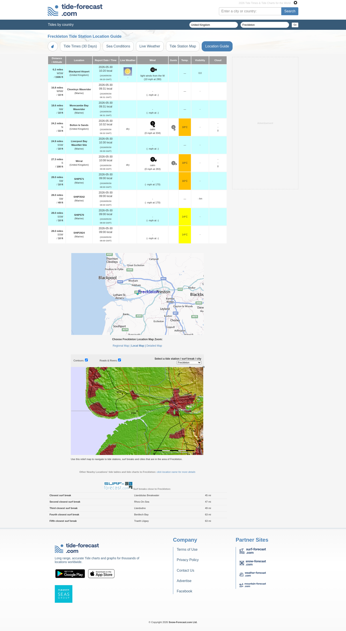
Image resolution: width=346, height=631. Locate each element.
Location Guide (217, 46)
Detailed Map (154, 345)
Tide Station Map (182, 46)
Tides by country (61, 24)
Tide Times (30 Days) (80, 46)
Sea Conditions (118, 46)
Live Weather (149, 46)
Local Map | (138, 345)
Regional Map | (122, 345)
